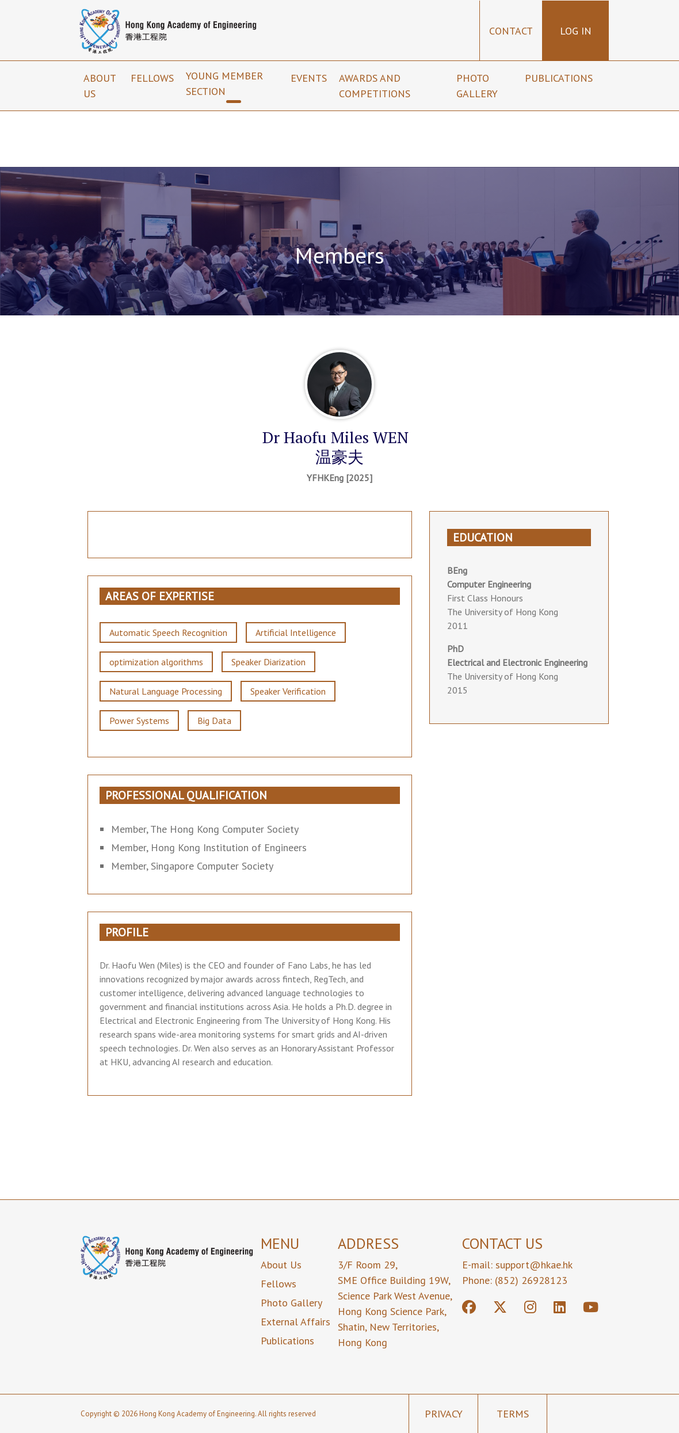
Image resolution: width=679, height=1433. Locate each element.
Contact (511, 30)
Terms (513, 1413)
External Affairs (295, 1321)
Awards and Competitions (376, 85)
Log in (576, 30)
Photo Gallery (477, 85)
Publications (560, 78)
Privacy (444, 1413)
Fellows (154, 78)
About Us (281, 1264)
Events (310, 78)
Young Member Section (224, 83)
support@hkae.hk (534, 1264)
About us (99, 85)
